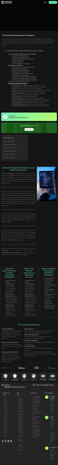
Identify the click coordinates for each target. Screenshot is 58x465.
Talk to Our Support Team (44, 386)
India (50, 414)
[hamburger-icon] (45, 2)
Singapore (52, 440)
